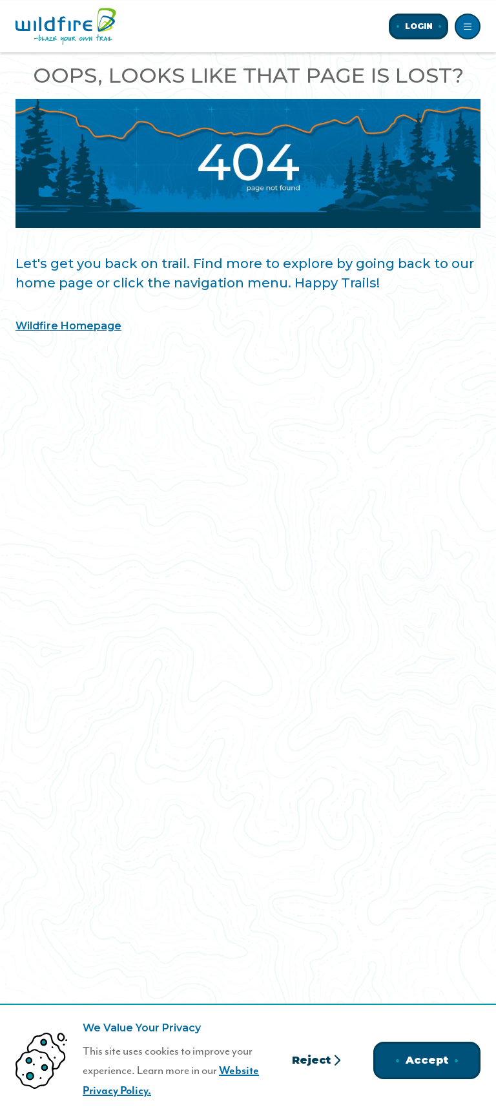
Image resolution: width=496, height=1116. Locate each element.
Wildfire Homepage (68, 326)
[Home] (66, 26)
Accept (426, 1060)
